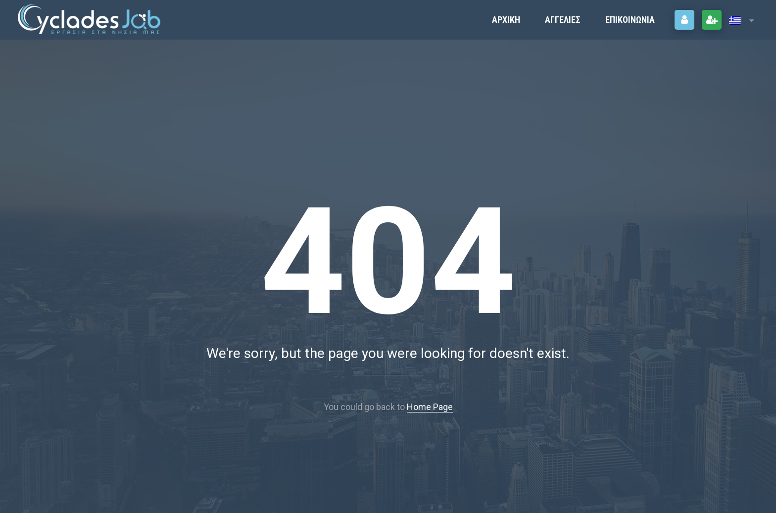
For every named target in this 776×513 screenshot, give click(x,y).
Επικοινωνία (630, 19)
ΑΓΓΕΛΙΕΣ (563, 19)
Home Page (430, 407)
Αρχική (506, 19)
